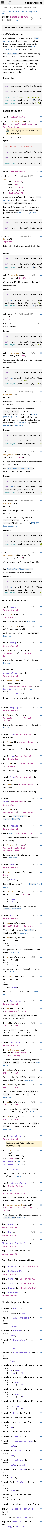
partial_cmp (12, 1050)
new (4, 179)
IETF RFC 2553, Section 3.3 (28, 212)
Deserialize (10, 672)
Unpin (11, 1288)
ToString (18, 1460)
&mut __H (7, 875)
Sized (14, 902)
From (12, 734)
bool (26, 1011)
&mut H (25, 894)
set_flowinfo (10, 454)
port (5, 317)
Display (13, 707)
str (23, 845)
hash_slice (12, 891)
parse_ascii (17, 121)
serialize (11, 1150)
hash (8, 872)
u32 (21, 187)
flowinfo (7, 394)
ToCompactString (23, 1441)
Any (15, 1308)
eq (7, 1008)
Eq (9, 1232)
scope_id (7, 503)
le (7, 1084)
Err (10, 833)
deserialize (12, 680)
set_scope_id (10, 555)
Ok (19, 1161)
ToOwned (17, 1450)
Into (19, 1422)
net (7, 14)
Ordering (28, 926)
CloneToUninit (21, 1352)
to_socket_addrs (15, 1205)
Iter (11, 1190)
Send (10, 1278)
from (8, 742)
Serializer (9, 1161)
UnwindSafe (14, 1292)
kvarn (4, 11)
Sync (10, 1283)
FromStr (13, 825)
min (8, 957)
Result (17, 124)
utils (17, 11)
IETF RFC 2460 (19, 422)
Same (15, 1436)
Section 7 (19, 425)
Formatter (8, 653)
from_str (11, 845)
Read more (31, 621)
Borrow (17, 1330)
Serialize (15, 1135)
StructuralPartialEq (14, 1243)
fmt (8, 650)
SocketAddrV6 (34, 2)
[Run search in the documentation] (22, 8)
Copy (10, 1224)
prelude (10, 11)
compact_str (33, 11)
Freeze (12, 1266)
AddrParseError (11, 127)
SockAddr (13, 759)
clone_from (12, 626)
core (4, 14)
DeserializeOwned (22, 1508)
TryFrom (21, 1469)
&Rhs (5, 1026)
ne (7, 1023)
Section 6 (7, 425)
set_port (16, 353)
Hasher (14, 880)
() (33, 653)
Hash (12, 864)
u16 (16, 184)
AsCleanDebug (21, 1317)
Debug (12, 642)
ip (4, 239)
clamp (9, 976)
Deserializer (10, 689)
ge (7, 1116)
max (8, 937)
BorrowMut (19, 1340)
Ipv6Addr (17, 182)
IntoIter (7, 1193)
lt (7, 1070)
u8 (5, 124)
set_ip (14, 275)
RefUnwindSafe (16, 1271)
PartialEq (15, 1000)
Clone (12, 606)
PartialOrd (15, 1042)
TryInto (21, 1482)
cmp (8, 923)
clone (9, 614)
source (15, 20)
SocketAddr (9, 804)
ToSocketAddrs (17, 1183)
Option (6, 1055)
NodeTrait (18, 1521)
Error (6, 656)
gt (7, 1102)
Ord (11, 915)
